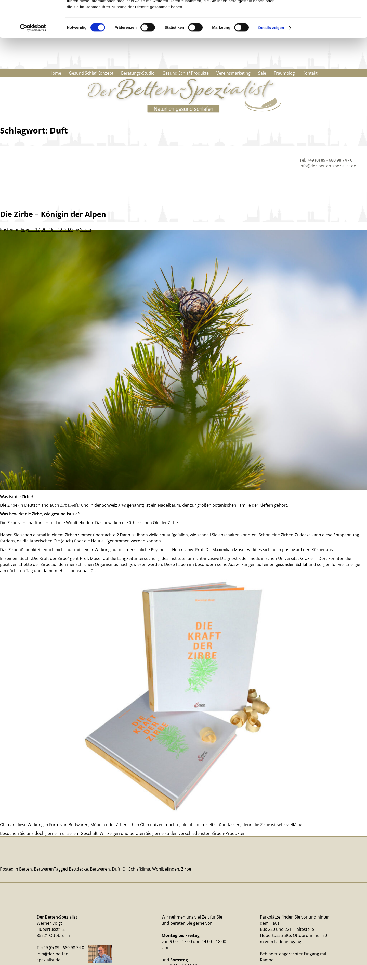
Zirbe (186, 869)
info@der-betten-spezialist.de (327, 166)
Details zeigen (271, 64)
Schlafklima (139, 869)
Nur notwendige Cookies (324, 28)
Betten (25, 869)
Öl (124, 869)
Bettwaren (44, 869)
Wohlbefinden (165, 869)
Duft (116, 869)
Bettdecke (78, 869)
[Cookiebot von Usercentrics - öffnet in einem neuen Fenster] (33, 64)
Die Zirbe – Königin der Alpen (53, 212)
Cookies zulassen (324, 12)
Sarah (85, 228)
